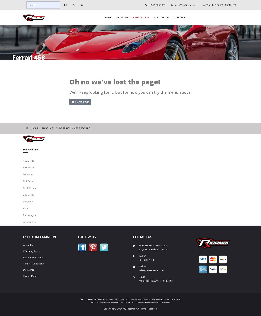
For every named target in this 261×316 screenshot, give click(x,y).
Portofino (28, 201)
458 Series (28, 160)
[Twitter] (74, 5)
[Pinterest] (82, 5)
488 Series (28, 167)
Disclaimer (28, 269)
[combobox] (43, 5)
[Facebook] (65, 5)
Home (108, 17)
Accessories (29, 222)
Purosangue (29, 215)
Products (139, 17)
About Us (122, 17)
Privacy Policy (30, 276)
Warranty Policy (31, 251)
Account (160, 17)
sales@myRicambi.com (186, 5)
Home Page (80, 102)
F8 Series (28, 174)
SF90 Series (29, 188)
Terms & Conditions (33, 263)
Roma (26, 208)
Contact (179, 17)
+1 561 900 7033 (157, 5)
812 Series (28, 181)
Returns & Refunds (33, 257)
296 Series (28, 194)
